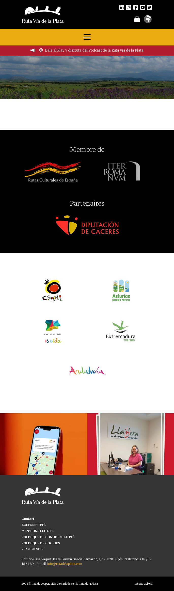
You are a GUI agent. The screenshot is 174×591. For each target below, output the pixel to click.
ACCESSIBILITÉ (34, 525)
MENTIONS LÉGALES (38, 531)
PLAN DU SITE (32, 549)
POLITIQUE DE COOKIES (41, 543)
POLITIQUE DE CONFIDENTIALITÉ (48, 537)
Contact (28, 519)
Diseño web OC (144, 583)
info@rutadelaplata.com (64, 564)
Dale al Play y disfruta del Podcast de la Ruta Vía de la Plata (94, 50)
